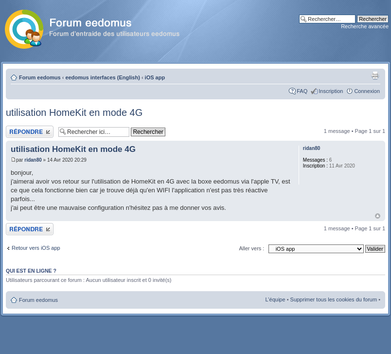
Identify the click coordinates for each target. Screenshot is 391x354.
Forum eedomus (40, 77)
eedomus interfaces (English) (102, 77)
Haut (377, 216)
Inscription (331, 91)
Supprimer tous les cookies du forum (333, 299)
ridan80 (33, 160)
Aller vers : (251, 248)
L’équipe (275, 299)
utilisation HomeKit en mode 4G (74, 112)
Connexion (367, 91)
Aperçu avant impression (375, 75)
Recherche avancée (365, 26)
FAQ (302, 91)
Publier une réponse (29, 132)
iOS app (155, 77)
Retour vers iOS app (36, 248)
